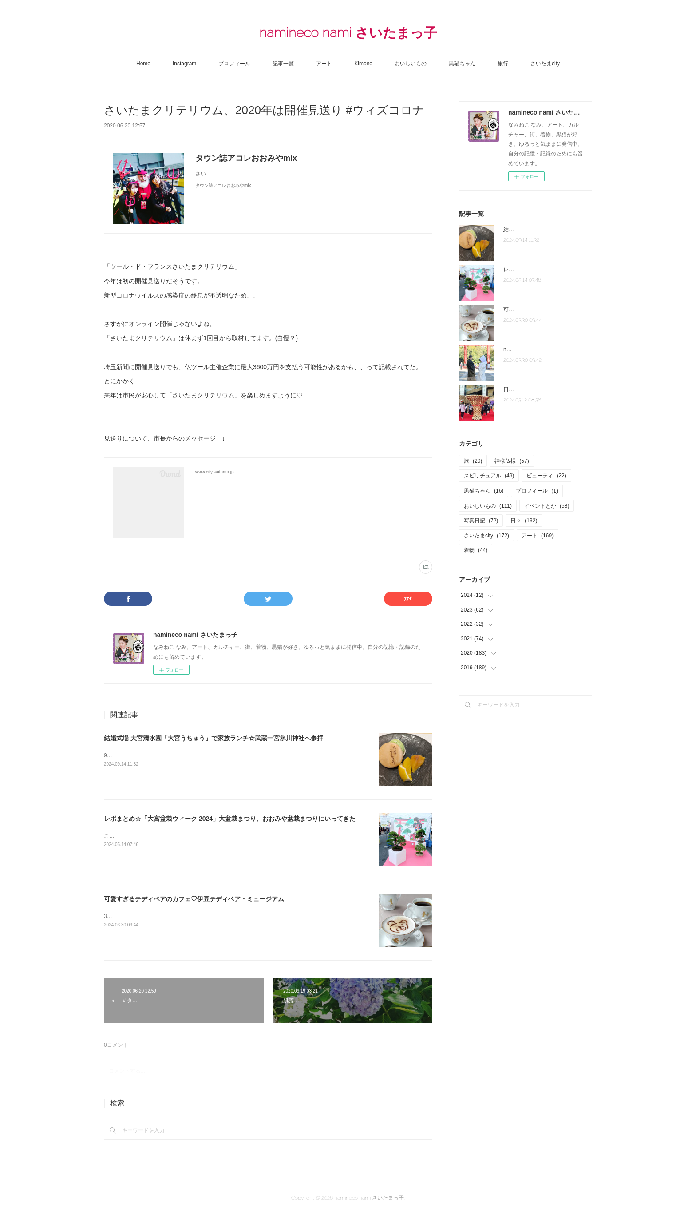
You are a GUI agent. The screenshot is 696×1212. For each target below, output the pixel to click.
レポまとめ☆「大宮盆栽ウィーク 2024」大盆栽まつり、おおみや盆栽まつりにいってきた (230, 818)
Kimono (363, 63)
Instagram (184, 63)
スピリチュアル (489, 476)
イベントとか (546, 506)
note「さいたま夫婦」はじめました (545, 349)
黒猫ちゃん (462, 63)
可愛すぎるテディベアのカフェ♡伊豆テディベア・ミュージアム (194, 898)
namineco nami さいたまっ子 (348, 32)
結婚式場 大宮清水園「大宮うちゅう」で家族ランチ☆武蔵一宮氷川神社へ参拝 (213, 738)
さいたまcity (545, 63)
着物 (475, 550)
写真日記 (481, 520)
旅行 (503, 63)
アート (324, 63)
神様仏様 (511, 461)
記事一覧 (283, 63)
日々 (523, 520)
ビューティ (546, 476)
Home (143, 63)
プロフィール (234, 63)
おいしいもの (411, 63)
